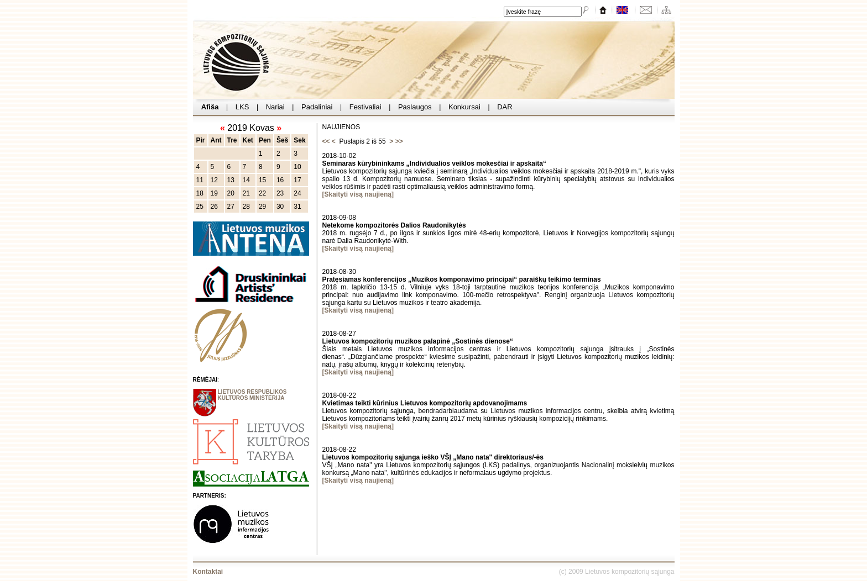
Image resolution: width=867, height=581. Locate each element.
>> (399, 141)
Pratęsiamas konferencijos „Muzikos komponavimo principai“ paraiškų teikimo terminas (461, 279)
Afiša (210, 107)
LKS (242, 107)
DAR (505, 107)
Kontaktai (208, 571)
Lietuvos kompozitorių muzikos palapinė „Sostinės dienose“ (417, 341)
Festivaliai (365, 107)
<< (326, 141)
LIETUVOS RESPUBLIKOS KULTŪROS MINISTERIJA (252, 395)
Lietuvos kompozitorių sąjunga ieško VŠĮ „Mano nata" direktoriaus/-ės (433, 457)
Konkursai (464, 107)
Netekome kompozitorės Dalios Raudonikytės (394, 225)
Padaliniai (317, 107)
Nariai (275, 107)
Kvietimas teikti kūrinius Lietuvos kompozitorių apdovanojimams (424, 403)
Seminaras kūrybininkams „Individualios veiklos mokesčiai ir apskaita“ (434, 163)
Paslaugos (414, 107)
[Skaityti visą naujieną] (358, 194)
